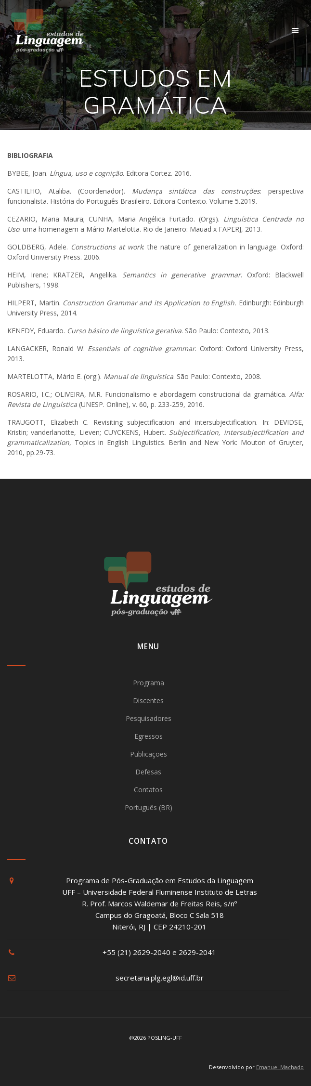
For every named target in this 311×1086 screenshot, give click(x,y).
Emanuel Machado (280, 1067)
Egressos (148, 736)
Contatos (148, 789)
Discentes (148, 700)
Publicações (148, 754)
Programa (148, 682)
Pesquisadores (148, 718)
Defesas (148, 771)
